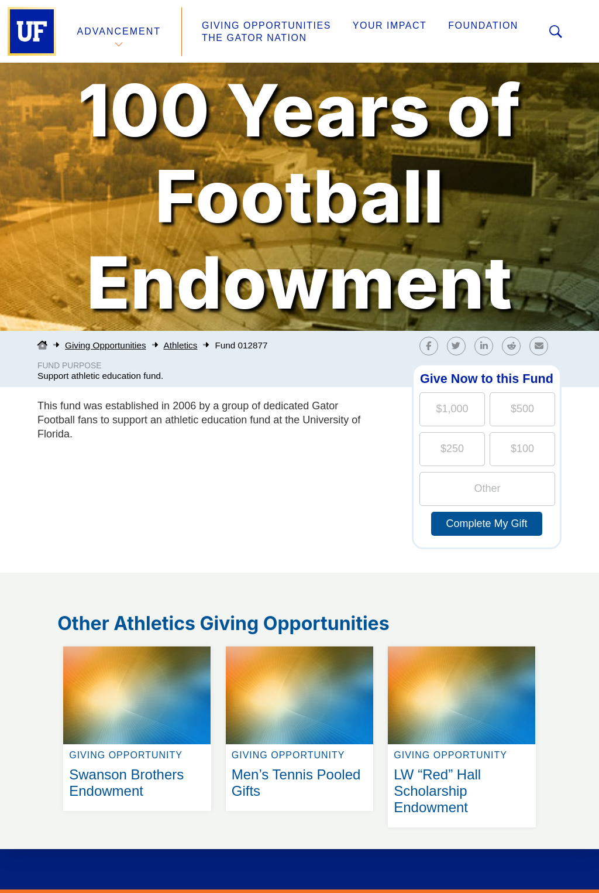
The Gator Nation (254, 38)
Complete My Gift (486, 523)
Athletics (181, 345)
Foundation (483, 25)
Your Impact (389, 25)
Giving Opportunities (266, 25)
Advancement (119, 31)
